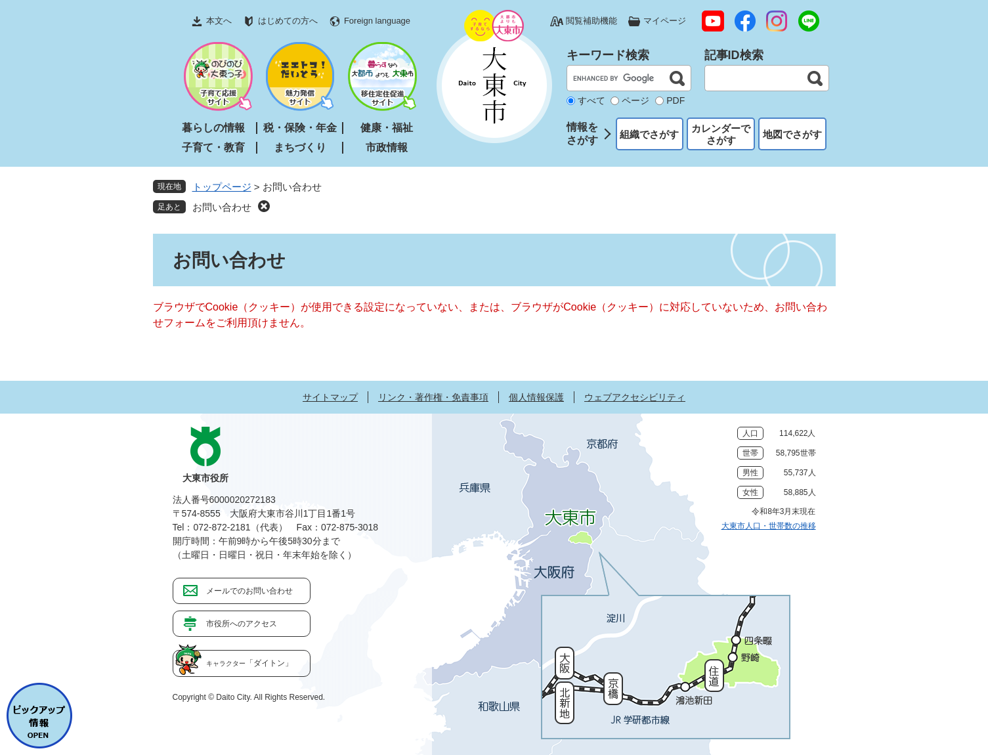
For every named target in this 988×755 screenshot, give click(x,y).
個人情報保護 (536, 397)
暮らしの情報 (213, 127)
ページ (635, 100)
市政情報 (387, 147)
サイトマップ (330, 397)
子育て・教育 (213, 147)
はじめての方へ (288, 21)
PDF (675, 100)
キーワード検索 (608, 55)
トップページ (221, 186)
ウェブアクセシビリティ (634, 397)
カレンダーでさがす (720, 134)
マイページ (664, 21)
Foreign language (377, 21)
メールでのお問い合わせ (249, 590)
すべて (591, 100)
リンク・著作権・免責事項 (433, 397)
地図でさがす (792, 134)
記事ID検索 (733, 55)
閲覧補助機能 (591, 21)
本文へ (219, 21)
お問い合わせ (221, 207)
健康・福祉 (386, 127)
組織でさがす (649, 134)
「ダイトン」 (249, 663)
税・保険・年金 (300, 127)
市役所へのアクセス (241, 623)
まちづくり (300, 147)
